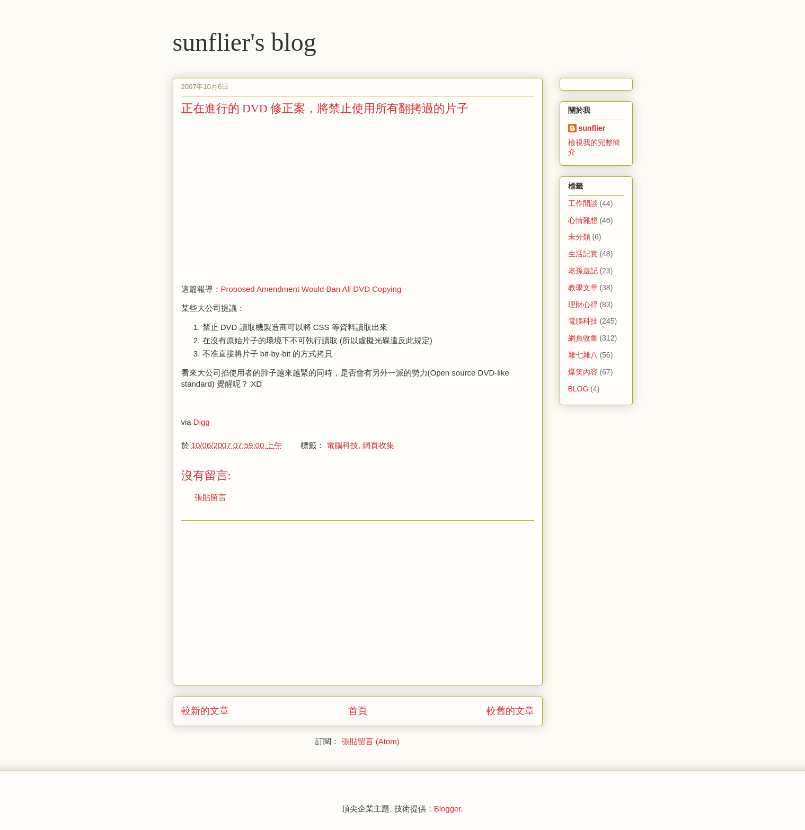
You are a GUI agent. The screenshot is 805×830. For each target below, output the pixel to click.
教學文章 (583, 287)
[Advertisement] (270, 198)
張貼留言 (210, 497)
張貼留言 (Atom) (371, 741)
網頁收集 (378, 445)
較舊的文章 (510, 711)
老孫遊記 (583, 270)
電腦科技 (342, 445)
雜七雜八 (583, 355)
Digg (201, 421)
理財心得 (583, 304)
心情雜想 (583, 220)
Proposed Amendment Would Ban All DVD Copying (311, 288)
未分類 (579, 237)
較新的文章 (205, 711)
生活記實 (583, 253)
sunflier (592, 128)
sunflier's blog (244, 42)
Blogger (447, 808)
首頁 (357, 711)
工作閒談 (583, 203)
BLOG (578, 389)
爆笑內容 (583, 372)
